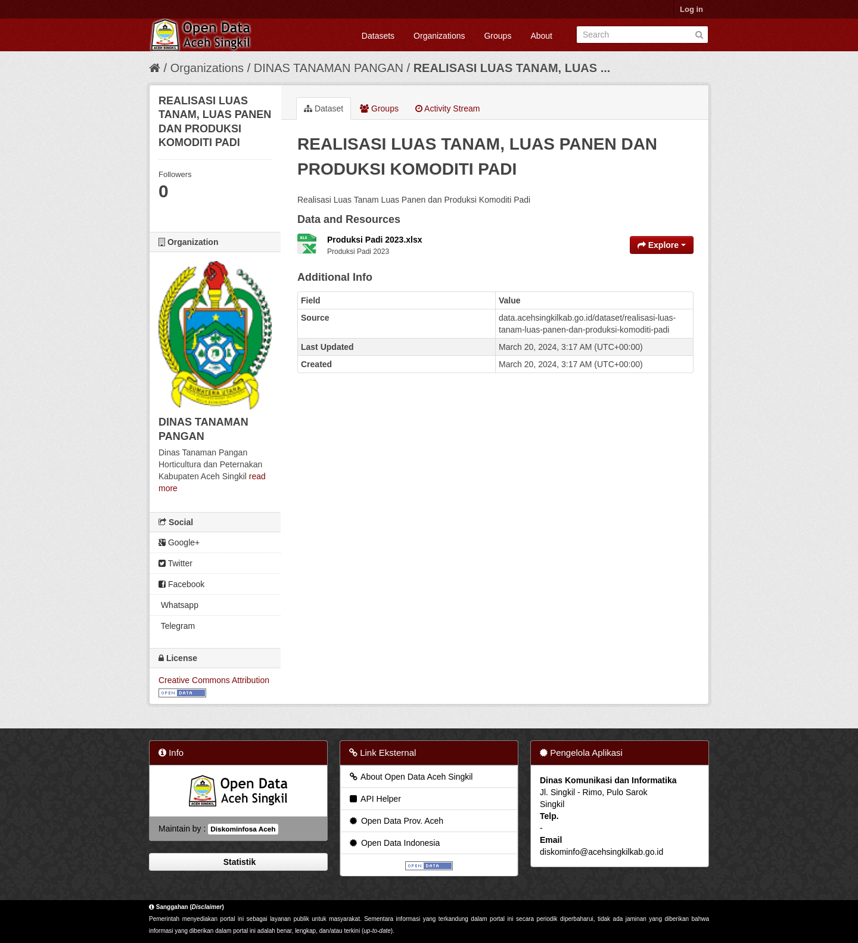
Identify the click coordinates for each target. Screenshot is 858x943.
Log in (691, 9)
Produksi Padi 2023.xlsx (374, 239)
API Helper (374, 799)
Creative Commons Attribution (213, 680)
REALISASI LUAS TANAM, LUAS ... (512, 68)
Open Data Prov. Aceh (395, 821)
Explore (662, 245)
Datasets (378, 36)
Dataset (323, 108)
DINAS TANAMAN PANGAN (330, 68)
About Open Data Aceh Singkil (410, 776)
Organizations (439, 36)
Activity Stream (447, 108)
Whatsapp (178, 605)
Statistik (238, 862)
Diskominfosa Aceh (242, 829)
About (541, 36)
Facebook (181, 584)
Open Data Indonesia (394, 843)
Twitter (175, 563)
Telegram (176, 626)
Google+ (179, 542)
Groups (497, 36)
